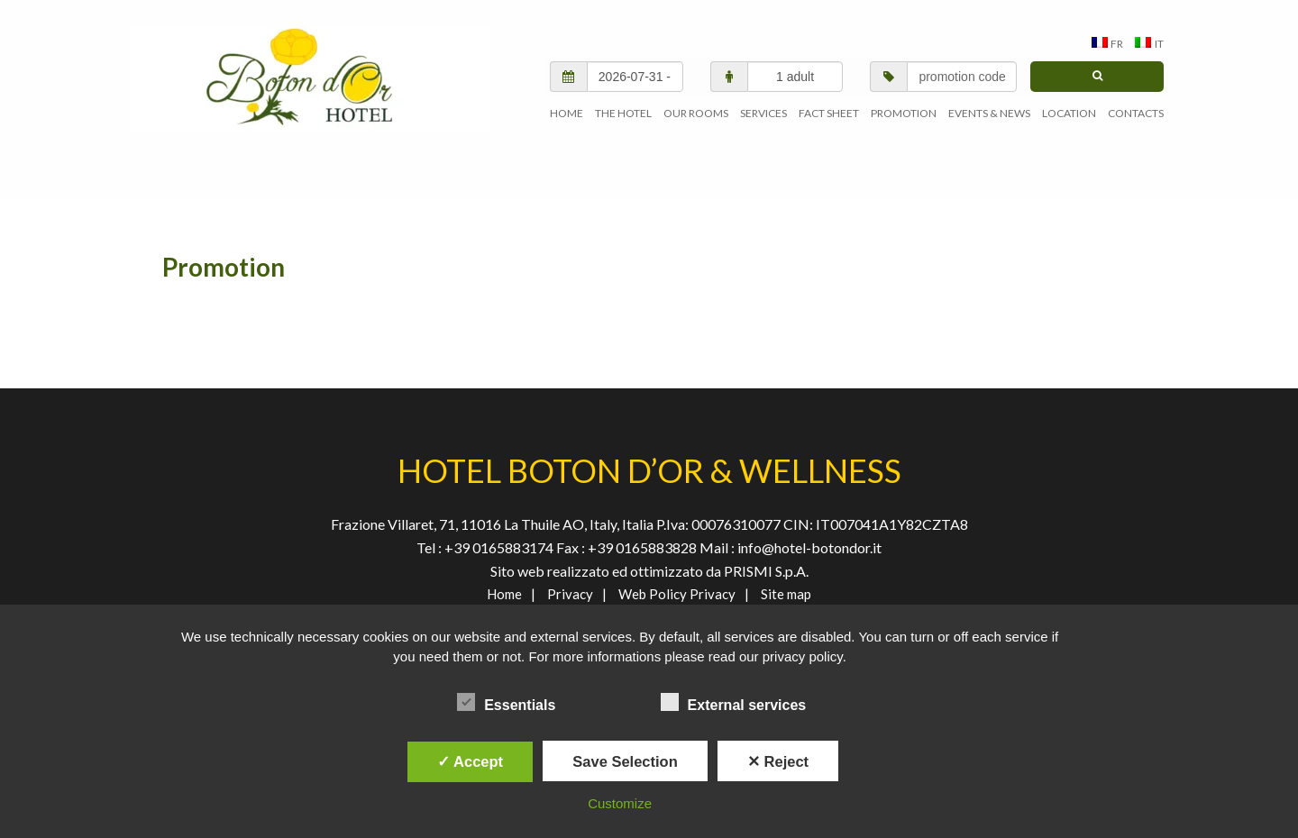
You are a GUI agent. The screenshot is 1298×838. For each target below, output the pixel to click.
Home (504, 594)
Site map (786, 594)
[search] (1097, 76)
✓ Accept (470, 761)
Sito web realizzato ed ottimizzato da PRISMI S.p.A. (649, 570)
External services (734, 702)
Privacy (570, 594)
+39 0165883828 (643, 547)
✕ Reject (778, 761)
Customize (620, 803)
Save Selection (624, 761)
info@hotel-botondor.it (809, 547)
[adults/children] (795, 76)
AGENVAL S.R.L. (310, 79)
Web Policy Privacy (677, 594)
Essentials (506, 702)
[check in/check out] (635, 76)
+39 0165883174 (497, 547)
